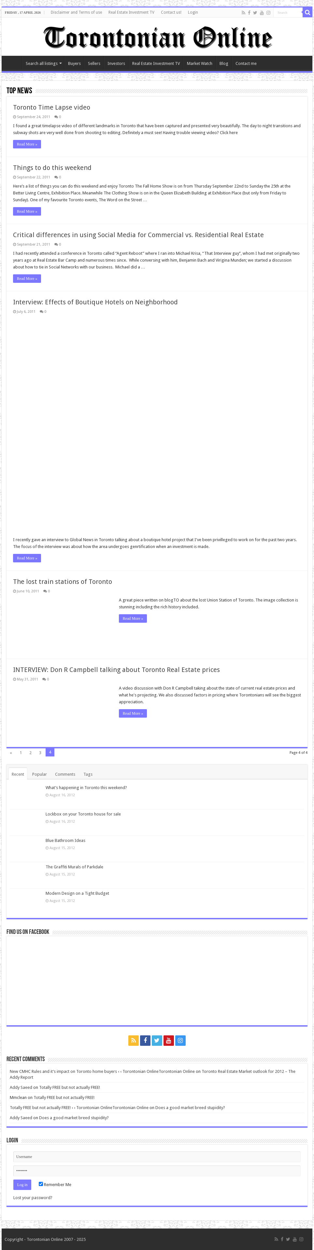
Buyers (74, 63)
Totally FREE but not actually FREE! (69, 1087)
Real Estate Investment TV (131, 12)
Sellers (94, 63)
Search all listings (42, 63)
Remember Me (55, 1184)
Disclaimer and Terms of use (76, 12)
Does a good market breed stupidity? (190, 1107)
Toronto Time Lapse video (51, 107)
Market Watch (199, 63)
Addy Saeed (21, 1087)
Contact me (246, 63)
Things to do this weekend (52, 168)
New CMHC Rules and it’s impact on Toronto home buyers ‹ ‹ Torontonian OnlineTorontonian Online (102, 1071)
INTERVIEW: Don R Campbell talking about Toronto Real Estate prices (116, 670)
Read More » (27, 144)
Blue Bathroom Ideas (65, 840)
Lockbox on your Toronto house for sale (83, 814)
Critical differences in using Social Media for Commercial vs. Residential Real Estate (138, 235)
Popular (39, 774)
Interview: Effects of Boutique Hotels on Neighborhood (95, 302)
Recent (18, 774)
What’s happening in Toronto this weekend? (86, 787)
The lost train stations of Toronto (62, 582)
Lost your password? (32, 1197)
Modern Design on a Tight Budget (77, 893)
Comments (65, 774)
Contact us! (171, 12)
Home (13, 62)
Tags (88, 774)
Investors (116, 63)
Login (193, 12)
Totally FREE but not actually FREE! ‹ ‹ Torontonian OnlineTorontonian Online (79, 1107)
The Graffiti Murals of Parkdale (74, 866)
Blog (224, 63)
